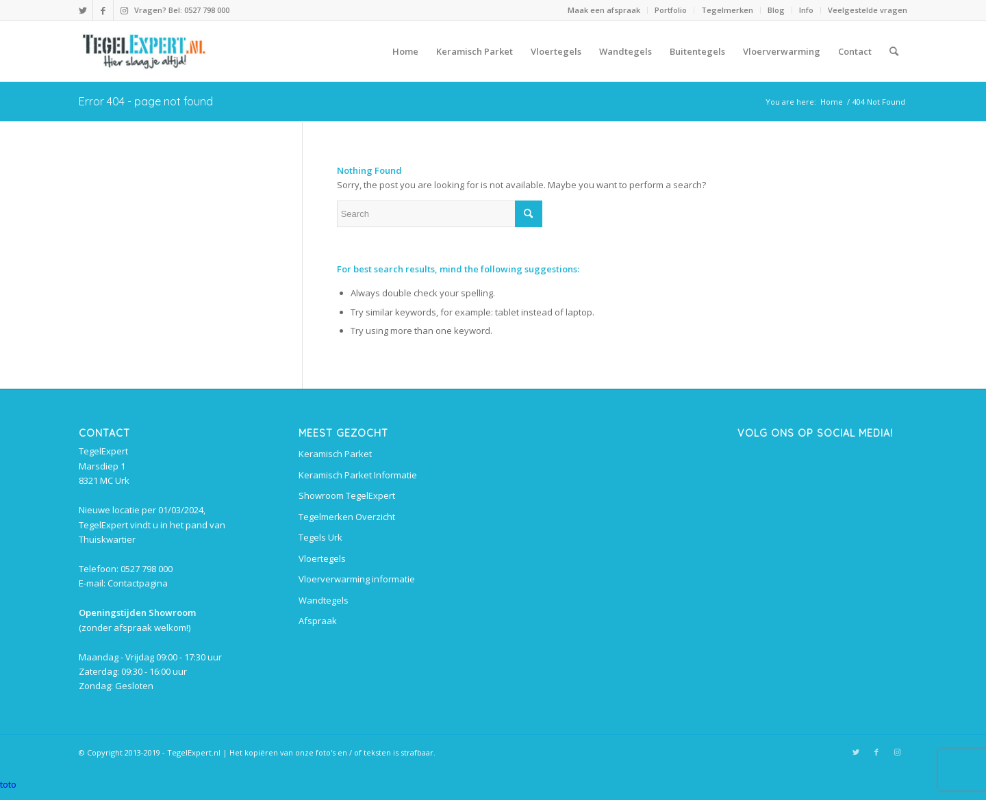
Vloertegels (322, 558)
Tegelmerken (727, 10)
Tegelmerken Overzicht (347, 517)
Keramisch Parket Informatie (358, 475)
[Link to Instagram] (124, 10)
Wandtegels (324, 600)
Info (806, 10)
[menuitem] (604, 10)
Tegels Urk (320, 537)
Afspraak (318, 621)
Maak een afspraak (604, 10)
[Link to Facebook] (103, 10)
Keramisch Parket (335, 454)
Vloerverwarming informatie (357, 579)
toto (8, 784)
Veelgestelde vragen (867, 10)
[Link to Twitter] (82, 10)
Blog (776, 10)
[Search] (894, 51)
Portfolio (671, 10)
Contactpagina (138, 583)
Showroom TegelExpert (347, 495)
